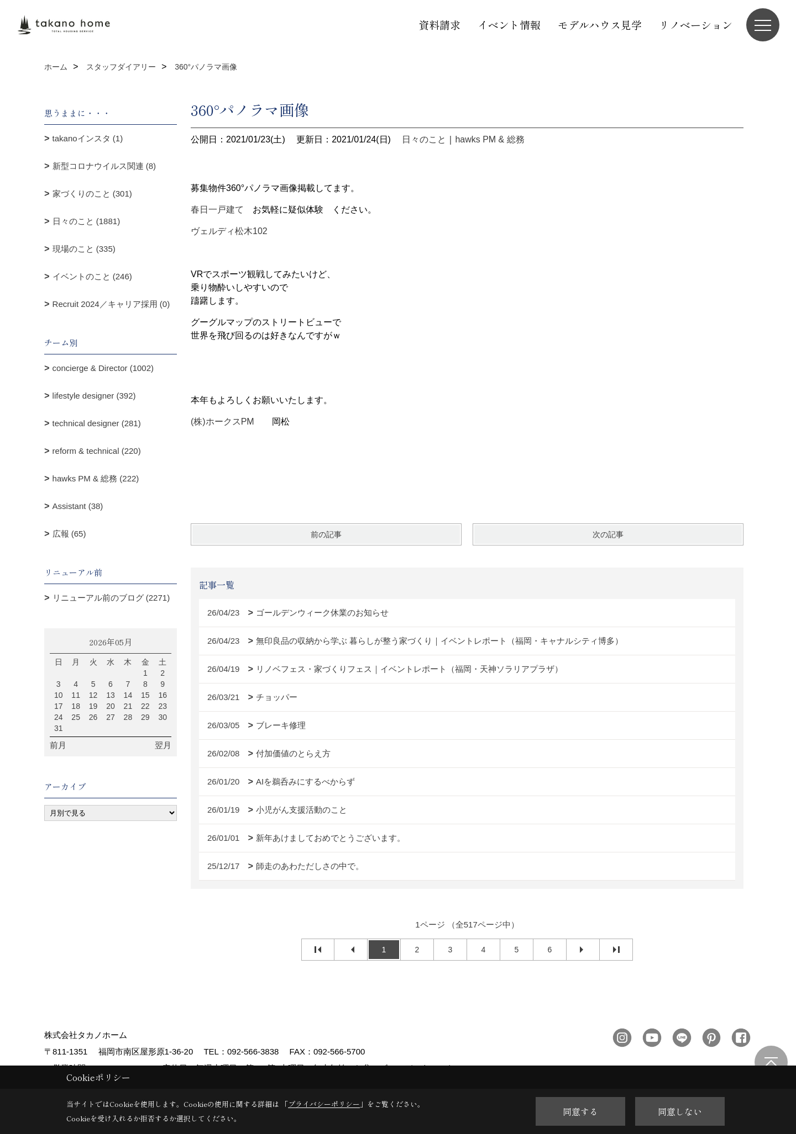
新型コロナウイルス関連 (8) (104, 166)
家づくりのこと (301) (92, 193)
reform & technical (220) (97, 450)
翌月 (163, 745)
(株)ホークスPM (222, 421)
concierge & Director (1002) (103, 368)
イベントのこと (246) (92, 276)
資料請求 (439, 24)
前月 (58, 745)
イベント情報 (509, 24)
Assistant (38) (78, 506)
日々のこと (424, 139)
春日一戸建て (217, 209)
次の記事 (608, 534)
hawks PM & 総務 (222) (96, 478)
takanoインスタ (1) (88, 138)
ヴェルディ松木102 (229, 231)
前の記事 (326, 534)
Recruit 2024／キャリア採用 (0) (111, 304)
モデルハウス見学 (600, 24)
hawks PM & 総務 (489, 139)
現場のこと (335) (84, 248)
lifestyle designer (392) (94, 395)
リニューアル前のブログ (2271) (111, 597)
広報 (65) (69, 533)
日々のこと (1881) (87, 221)
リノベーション (695, 24)
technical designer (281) (97, 423)
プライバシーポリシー (324, 1104)
